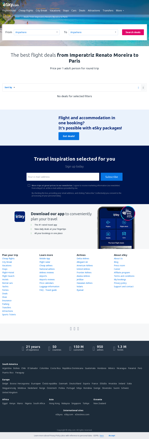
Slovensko (107, 388)
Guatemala (90, 368)
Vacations (55, 10)
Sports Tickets (9, 314)
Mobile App (44, 258)
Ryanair (80, 290)
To (65, 32)
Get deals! (69, 136)
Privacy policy (120, 283)
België (5, 383)
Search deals (133, 32)
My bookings (120, 279)
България (36, 383)
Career (117, 269)
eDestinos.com (82, 414)
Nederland (32, 388)
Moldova (22, 388)
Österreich (52, 388)
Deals (82, 10)
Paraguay (19, 372)
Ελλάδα (103, 383)
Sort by (8, 87)
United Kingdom (9, 392)
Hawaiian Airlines (85, 283)
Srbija (79, 388)
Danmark (63, 383)
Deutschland (75, 383)
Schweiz (125, 388)
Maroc (20, 403)
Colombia (44, 368)
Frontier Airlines (84, 272)
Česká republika (49, 383)
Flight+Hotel (9, 10)
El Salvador (33, 368)
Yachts (5, 286)
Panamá (132, 368)
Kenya (12, 403)
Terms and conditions (124, 276)
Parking (5, 304)
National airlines (47, 269)
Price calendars (46, 283)
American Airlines (85, 265)
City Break (41, 10)
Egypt (5, 403)
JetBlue (80, 279)
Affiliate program (122, 272)
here (102, 435)
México (111, 368)
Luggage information (49, 286)
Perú (140, 368)
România (87, 388)
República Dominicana (72, 368)
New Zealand (99, 403)
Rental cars (7, 283)
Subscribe (111, 177)
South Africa (39, 403)
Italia (129, 383)
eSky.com (68, 414)
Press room (119, 265)
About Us (118, 258)
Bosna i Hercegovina (19, 383)
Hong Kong (54, 403)
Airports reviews (47, 279)
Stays (66, 10)
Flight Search (8, 276)
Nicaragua (121, 368)
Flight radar (44, 262)
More (119, 10)
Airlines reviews (46, 272)
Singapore (76, 403)
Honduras (101, 368)
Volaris (80, 286)
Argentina (6, 368)
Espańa (86, 383)
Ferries (5, 290)
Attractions (94, 10)
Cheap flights (26, 10)
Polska (61, 388)
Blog (116, 262)
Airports (43, 276)
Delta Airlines (83, 258)
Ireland (122, 383)
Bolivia (16, 368)
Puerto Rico (8, 372)
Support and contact (124, 286)
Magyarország (9, 388)
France (95, 383)
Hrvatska (112, 383)
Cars (73, 10)
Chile (23, 368)
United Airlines (83, 269)
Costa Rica (55, 368)
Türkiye (86, 403)
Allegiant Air (82, 262)
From (8, 32)
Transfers (108, 10)
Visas (4, 297)
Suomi (116, 388)
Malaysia (65, 403)
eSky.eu (59, 414)
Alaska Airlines (83, 276)
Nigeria (28, 403)
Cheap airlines (46, 265)
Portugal (70, 388)
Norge (42, 388)
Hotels (5, 279)
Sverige (97, 388)
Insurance (6, 300)
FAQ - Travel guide (48, 290)
